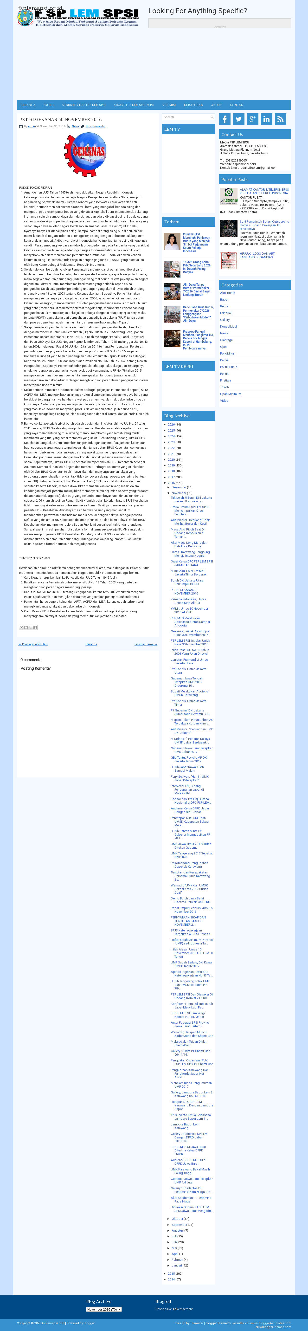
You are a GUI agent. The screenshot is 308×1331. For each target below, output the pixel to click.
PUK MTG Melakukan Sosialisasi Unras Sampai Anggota (190, 621)
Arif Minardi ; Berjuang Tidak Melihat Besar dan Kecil (190, 521)
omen (32, 126)
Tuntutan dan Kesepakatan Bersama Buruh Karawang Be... (190, 876)
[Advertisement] (154, 64)
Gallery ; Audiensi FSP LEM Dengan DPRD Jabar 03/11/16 (189, 1137)
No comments (95, 126)
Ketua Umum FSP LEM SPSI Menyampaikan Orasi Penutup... (189, 510)
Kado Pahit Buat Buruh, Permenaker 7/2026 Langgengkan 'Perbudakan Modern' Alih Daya (198, 314)
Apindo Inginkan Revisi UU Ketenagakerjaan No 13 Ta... (192, 973)
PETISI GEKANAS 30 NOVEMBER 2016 (60, 119)
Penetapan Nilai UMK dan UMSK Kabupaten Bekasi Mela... (190, 821)
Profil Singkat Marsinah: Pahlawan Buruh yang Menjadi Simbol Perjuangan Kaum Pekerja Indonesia (196, 243)
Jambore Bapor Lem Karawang (185, 1126)
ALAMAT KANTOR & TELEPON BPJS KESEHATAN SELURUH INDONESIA (264, 191)
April (175, 1254)
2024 (171, 436)
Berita (224, 306)
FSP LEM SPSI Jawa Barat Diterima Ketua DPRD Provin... (188, 1150)
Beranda (91, 644)
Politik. (224, 373)
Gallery (225, 320)
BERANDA (27, 105)
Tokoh (224, 387)
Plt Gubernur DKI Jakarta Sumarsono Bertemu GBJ (190, 712)
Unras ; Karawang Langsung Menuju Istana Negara (190, 553)
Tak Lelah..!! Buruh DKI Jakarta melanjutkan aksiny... (191, 499)
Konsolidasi (228, 326)
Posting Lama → (146, 644)
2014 (171, 1279)
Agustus (178, 1230)
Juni (175, 1242)
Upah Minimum (230, 394)
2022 (171, 448)
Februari (177, 1259)
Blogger (89, 1323)
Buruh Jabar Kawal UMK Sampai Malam (187, 768)
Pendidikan (228, 353)
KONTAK (236, 105)
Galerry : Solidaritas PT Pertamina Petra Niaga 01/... (191, 1190)
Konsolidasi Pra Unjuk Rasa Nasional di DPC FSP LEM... (191, 800)
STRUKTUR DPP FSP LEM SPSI (84, 105)
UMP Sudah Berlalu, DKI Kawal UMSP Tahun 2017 (191, 964)
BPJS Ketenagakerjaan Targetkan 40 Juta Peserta (190, 932)
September (179, 1225)
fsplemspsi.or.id (40, 8)
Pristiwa (225, 380)
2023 (171, 442)
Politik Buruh (228, 367)
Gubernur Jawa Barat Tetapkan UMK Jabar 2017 (192, 750)
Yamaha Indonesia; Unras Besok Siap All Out (188, 601)
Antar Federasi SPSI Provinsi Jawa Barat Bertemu (190, 1024)
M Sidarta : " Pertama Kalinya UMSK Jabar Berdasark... (190, 740)
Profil (48, 105)
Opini (223, 347)
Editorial (225, 313)
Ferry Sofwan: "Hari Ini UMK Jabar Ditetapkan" (190, 778)
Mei (174, 1248)
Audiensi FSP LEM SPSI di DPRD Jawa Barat (188, 1161)
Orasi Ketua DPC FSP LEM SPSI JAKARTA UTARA (192, 563)
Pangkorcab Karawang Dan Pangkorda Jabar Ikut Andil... (190, 1073)
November (179, 493)
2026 (171, 424)
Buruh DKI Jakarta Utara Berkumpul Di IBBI (187, 582)
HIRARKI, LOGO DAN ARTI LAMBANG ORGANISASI (257, 255)
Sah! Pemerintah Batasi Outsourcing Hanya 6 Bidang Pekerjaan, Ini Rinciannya (264, 225)
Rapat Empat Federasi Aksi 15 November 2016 (191, 909)
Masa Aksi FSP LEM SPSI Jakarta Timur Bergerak (188, 572)
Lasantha (237, 1323)
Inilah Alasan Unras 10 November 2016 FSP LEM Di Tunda (192, 953)
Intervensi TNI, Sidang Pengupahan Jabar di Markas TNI (187, 789)
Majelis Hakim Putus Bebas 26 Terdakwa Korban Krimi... (191, 721)
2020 (171, 459)
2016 (171, 483)
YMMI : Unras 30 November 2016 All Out (189, 610)
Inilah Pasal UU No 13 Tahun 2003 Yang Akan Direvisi (190, 651)
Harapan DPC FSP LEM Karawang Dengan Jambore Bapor (192, 1105)
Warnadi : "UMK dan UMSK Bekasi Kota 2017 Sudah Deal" (189, 889)
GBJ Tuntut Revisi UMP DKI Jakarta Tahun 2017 (189, 759)
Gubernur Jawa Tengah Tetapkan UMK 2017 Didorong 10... (187, 682)
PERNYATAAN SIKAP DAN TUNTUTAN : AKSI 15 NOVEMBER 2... (188, 921)
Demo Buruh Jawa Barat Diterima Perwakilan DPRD (190, 900)
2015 (171, 1273)
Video (224, 400)
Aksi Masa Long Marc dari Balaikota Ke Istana (189, 544)
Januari (177, 1265)
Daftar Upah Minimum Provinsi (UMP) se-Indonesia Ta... (192, 941)
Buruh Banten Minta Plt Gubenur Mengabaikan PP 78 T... (190, 834)
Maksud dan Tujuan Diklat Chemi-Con (188, 1043)
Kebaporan (193, 105)
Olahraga (226, 340)
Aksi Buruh (227, 293)
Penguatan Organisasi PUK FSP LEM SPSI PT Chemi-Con (192, 1062)
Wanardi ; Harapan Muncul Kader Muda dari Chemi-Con (192, 1034)
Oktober (177, 1219)
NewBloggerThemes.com (273, 1327)
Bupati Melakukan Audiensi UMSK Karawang (190, 693)
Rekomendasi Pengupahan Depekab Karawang (189, 864)
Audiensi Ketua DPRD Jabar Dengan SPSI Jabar (190, 810)
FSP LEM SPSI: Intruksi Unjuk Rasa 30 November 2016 (190, 642)
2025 (171, 430)
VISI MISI (169, 105)
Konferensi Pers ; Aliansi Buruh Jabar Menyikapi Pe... (192, 1005)
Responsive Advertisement (174, 1309)
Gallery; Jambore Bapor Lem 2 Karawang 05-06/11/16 (191, 1094)
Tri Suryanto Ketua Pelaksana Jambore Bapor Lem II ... (191, 1116)
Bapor (224, 299)
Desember (179, 487)
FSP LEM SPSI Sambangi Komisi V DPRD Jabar (188, 1015)
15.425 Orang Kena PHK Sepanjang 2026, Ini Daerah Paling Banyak (197, 267)
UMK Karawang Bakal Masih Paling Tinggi (190, 1171)
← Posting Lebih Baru (33, 644)
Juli (174, 1236)
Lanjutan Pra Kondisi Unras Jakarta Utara (189, 661)
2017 (171, 477)
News (75, 126)
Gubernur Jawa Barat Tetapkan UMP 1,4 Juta (192, 1180)
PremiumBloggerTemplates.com (269, 1323)
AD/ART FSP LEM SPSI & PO (134, 105)
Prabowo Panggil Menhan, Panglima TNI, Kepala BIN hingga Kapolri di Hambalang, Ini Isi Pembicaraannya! (198, 340)
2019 (171, 465)
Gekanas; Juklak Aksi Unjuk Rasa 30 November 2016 (190, 633)
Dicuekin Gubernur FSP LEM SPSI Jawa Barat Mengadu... (192, 1209)
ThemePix (196, 1323)
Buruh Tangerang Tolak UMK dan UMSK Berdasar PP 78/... (190, 984)
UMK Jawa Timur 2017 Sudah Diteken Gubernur (191, 845)
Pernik (224, 360)
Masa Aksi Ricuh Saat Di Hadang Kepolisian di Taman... (188, 533)
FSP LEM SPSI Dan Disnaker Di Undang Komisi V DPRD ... (192, 996)
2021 (171, 454)
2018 (171, 471)
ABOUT (216, 105)
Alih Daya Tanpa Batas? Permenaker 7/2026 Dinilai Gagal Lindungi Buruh (196, 290)
